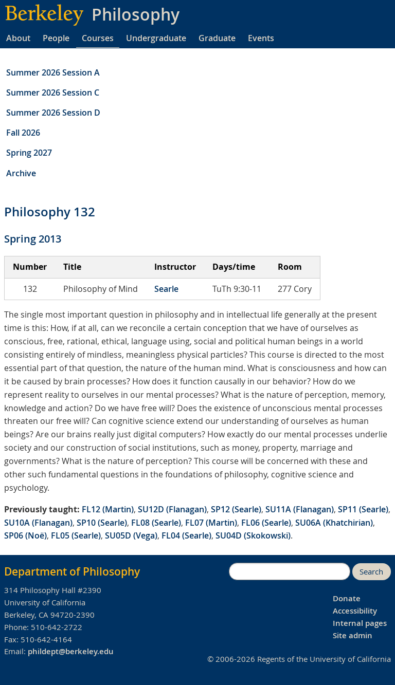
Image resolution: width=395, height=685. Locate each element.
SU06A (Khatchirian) (334, 522)
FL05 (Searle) (76, 535)
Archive (21, 173)
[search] (289, 571)
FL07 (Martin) (211, 522)
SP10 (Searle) (102, 522)
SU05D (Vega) (131, 535)
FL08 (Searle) (156, 522)
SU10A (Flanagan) (38, 522)
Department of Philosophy (72, 571)
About (18, 38)
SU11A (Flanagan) (299, 509)
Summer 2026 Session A (53, 72)
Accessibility (355, 611)
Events (261, 38)
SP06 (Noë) (25, 535)
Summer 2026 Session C (52, 92)
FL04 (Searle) (186, 535)
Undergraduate (156, 38)
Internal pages (360, 623)
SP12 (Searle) (236, 509)
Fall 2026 (23, 132)
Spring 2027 (29, 152)
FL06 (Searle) (266, 522)
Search (371, 572)
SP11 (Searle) (363, 509)
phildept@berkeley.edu (71, 651)
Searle (166, 288)
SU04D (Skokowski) (253, 535)
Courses (98, 38)
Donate (347, 598)
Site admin (352, 635)
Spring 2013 (32, 239)
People (56, 38)
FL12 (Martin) (108, 509)
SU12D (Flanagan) (172, 509)
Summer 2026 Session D (53, 112)
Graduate (217, 38)
